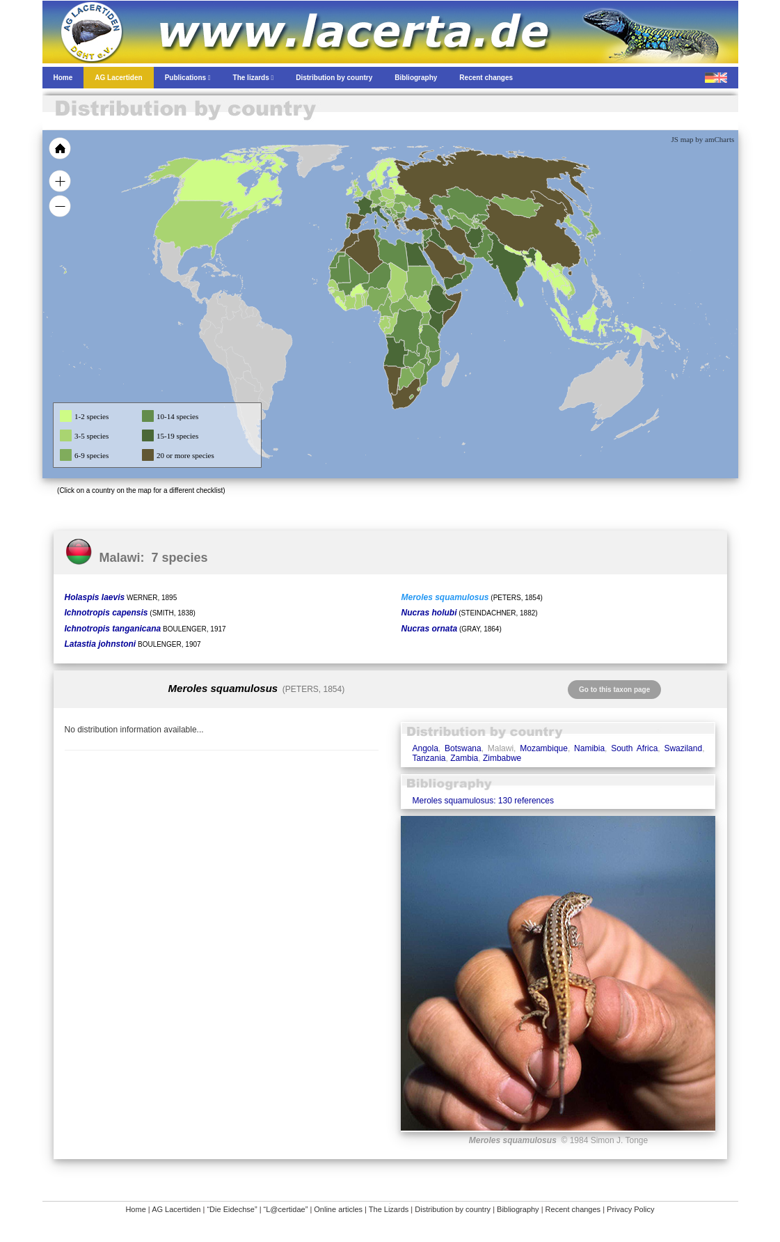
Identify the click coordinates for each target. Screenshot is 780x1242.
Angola (425, 748)
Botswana (463, 748)
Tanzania (428, 758)
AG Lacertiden (176, 1209)
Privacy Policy (630, 1209)
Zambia (464, 758)
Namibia (589, 748)
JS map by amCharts (703, 139)
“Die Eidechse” (232, 1209)
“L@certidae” (286, 1209)
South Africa (634, 748)
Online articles (338, 1209)
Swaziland (683, 748)
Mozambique (544, 748)
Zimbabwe (502, 758)
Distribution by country (453, 1209)
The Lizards (388, 1209)
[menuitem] (460, 260)
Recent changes (573, 1209)
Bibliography (518, 1209)
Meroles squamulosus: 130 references (482, 800)
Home (135, 1209)
